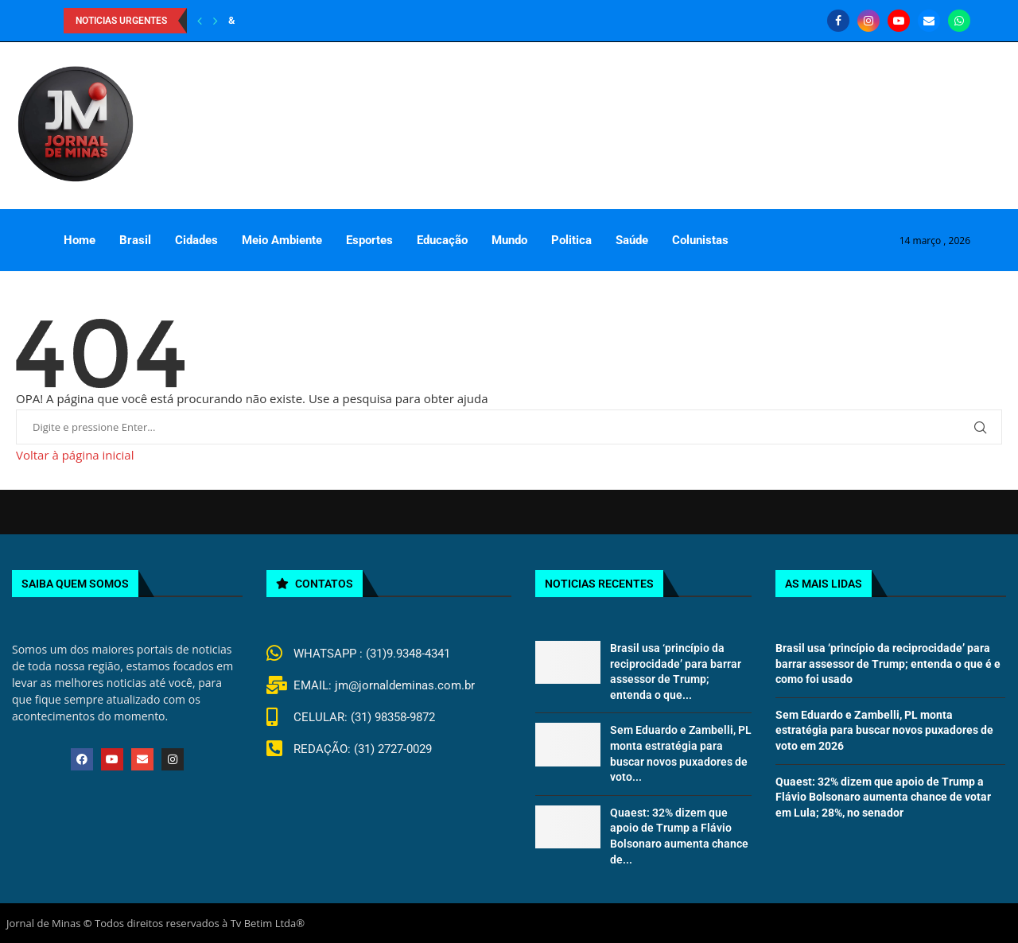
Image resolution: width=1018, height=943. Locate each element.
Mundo (509, 240)
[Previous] (199, 20)
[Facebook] (838, 21)
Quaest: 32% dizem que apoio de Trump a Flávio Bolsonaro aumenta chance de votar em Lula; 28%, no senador (883, 797)
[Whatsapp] (959, 21)
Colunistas (700, 240)
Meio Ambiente (282, 240)
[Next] (215, 20)
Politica (571, 240)
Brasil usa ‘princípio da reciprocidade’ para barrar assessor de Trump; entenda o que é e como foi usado (888, 663)
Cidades (196, 240)
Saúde (632, 240)
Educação (442, 240)
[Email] (929, 21)
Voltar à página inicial (75, 455)
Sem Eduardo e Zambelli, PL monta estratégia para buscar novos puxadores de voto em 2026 (884, 730)
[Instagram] (868, 21)
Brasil (135, 240)
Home (79, 240)
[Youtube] (899, 21)
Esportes (369, 240)
